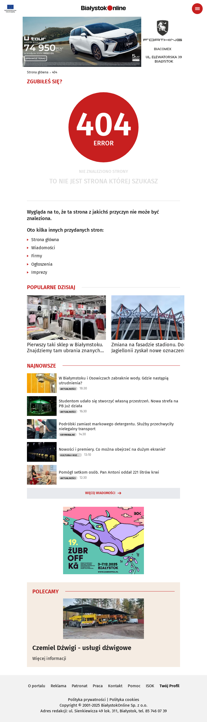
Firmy (36, 255)
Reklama (58, 685)
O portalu (36, 685)
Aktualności (68, 389)
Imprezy (39, 272)
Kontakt (115, 685)
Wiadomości (43, 247)
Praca (98, 685)
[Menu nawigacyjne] (197, 8)
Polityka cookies (124, 699)
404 (54, 72)
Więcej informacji (49, 658)
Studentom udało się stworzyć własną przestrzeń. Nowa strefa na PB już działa (118, 403)
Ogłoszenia (42, 264)
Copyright (68, 705)
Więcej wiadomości (100, 493)
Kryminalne (67, 434)
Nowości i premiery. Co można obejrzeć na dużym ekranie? (112, 449)
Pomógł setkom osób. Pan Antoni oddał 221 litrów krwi (109, 472)
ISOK (150, 685)
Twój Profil (169, 685)
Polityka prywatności (87, 699)
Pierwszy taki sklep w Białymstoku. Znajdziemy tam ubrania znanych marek (65, 348)
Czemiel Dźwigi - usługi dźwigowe (81, 647)
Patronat (79, 685)
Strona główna (38, 72)
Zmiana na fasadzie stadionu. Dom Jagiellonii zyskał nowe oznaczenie (149, 348)
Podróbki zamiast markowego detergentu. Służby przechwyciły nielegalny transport (116, 426)
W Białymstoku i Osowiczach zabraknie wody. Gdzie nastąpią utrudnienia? (113, 380)
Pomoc (134, 685)
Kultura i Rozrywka (71, 455)
